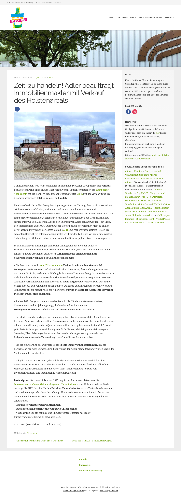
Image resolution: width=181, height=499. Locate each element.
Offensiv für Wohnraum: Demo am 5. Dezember (40, 440)
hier (158, 133)
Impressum (85, 465)
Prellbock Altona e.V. (158, 211)
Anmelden (113, 490)
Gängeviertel (156, 196)
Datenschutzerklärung (90, 470)
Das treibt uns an (127, 17)
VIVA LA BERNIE (156, 222)
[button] (17, 109)
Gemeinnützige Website (73, 490)
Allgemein (32, 433)
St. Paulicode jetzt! (145, 219)
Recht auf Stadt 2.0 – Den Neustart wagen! (92, 440)
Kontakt (169, 17)
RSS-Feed (104, 490)
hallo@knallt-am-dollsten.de (49, 3)
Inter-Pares (144, 204)
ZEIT (65, 229)
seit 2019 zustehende (51, 265)
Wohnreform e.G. (138, 222)
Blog (111, 17)
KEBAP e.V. (157, 204)
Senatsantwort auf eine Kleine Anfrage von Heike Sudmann (46, 384)
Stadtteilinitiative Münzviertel (139, 215)
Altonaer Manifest (134, 171)
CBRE (80, 193)
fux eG (145, 196)
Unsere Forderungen (150, 17)
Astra (51, 77)
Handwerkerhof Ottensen (137, 200)
